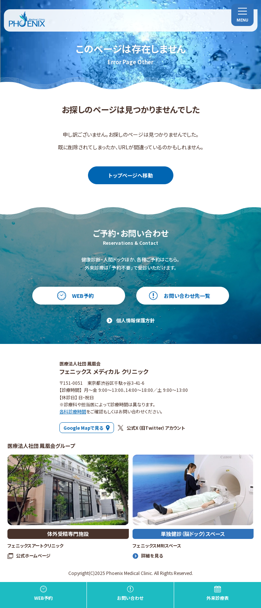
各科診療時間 (72, 411)
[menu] (242, 15)
